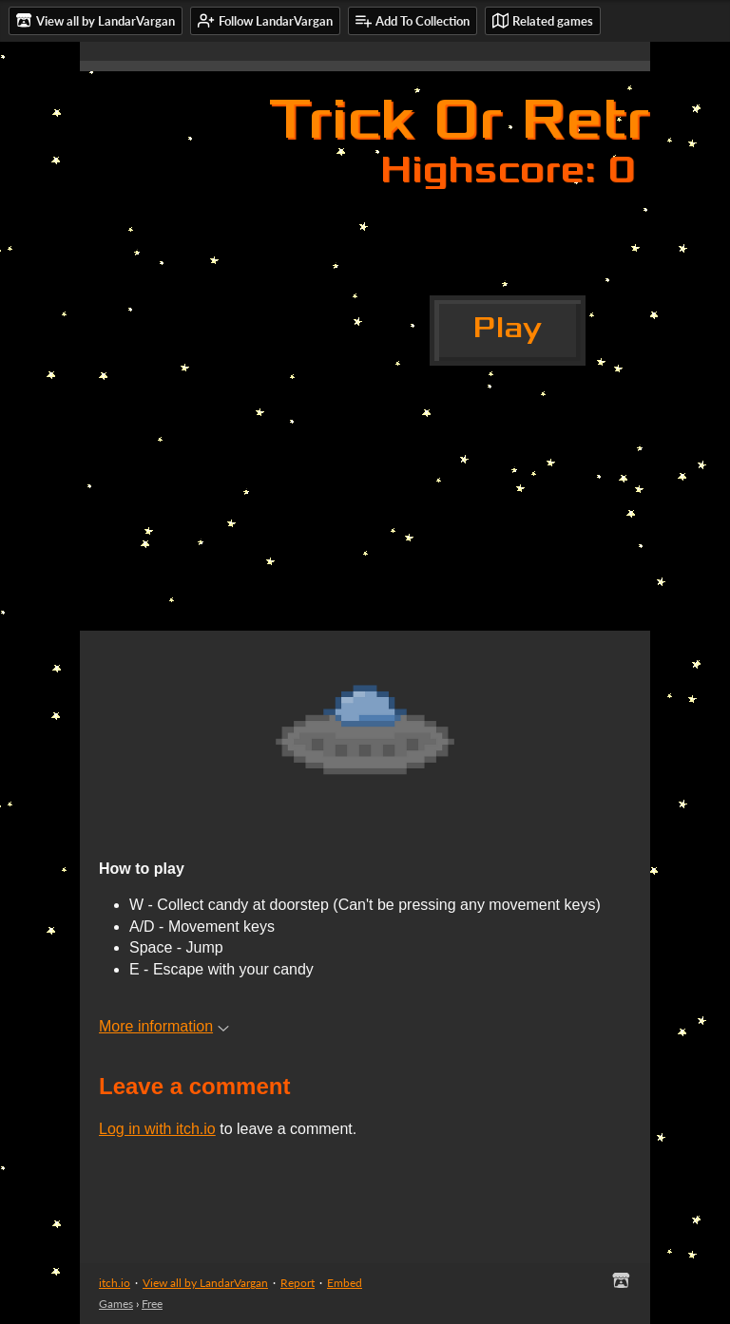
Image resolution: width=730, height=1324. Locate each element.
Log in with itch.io (157, 1129)
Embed (344, 1283)
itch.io (114, 1283)
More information (164, 1026)
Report (297, 1283)
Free (152, 1303)
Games (116, 1303)
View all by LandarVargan (205, 1283)
